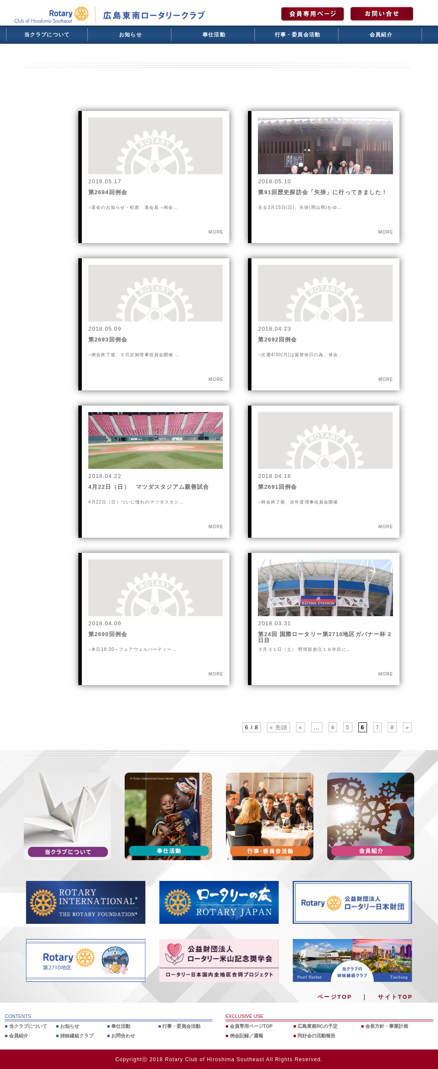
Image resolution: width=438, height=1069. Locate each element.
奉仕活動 (214, 35)
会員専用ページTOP (251, 1026)
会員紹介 (381, 35)
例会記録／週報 (246, 1035)
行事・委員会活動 (298, 35)
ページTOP (334, 997)
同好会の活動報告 (316, 1035)
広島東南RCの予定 (317, 1026)
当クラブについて (47, 35)
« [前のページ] (300, 727)
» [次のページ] (407, 727)
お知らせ (130, 35)
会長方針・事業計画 (386, 1026)
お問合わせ (123, 1035)
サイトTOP (395, 997)
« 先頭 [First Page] (278, 727)
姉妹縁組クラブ (76, 1035)
